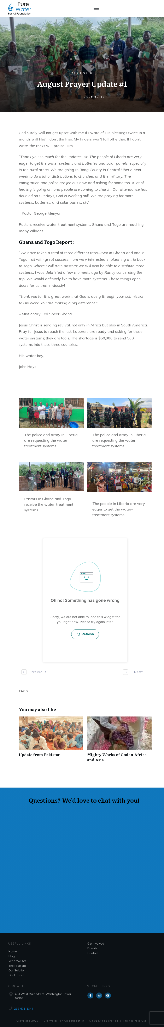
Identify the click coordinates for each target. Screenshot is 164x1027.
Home (12, 951)
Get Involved (95, 943)
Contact (92, 953)
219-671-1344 (23, 1008)
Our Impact (16, 975)
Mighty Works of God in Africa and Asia (119, 741)
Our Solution (16, 970)
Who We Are (17, 961)
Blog (11, 956)
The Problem (17, 965)
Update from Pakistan (51, 741)
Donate (92, 948)
